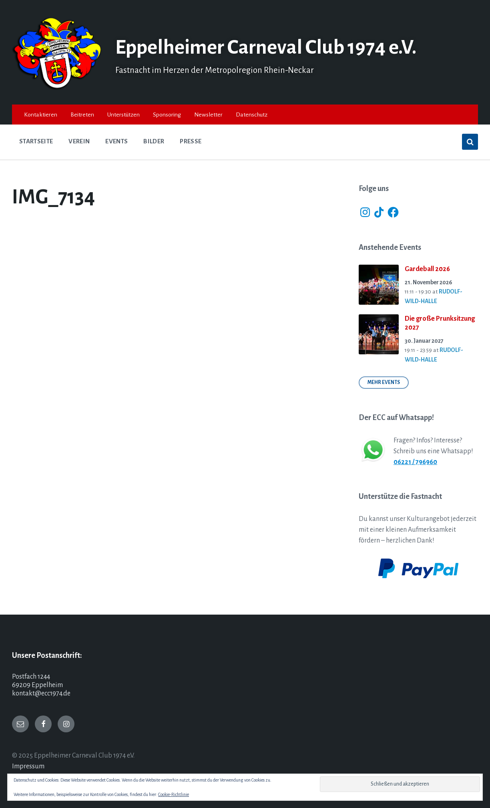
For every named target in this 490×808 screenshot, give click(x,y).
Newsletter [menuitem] (208, 114)
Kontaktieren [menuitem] (40, 114)
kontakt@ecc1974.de (41, 693)
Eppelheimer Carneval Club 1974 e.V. (270, 47)
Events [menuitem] (116, 141)
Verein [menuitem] (79, 141)
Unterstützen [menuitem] (123, 114)
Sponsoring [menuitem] (167, 114)
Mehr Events (384, 382)
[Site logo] (57, 88)
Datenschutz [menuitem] (251, 114)
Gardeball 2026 (427, 269)
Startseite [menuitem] (36, 141)
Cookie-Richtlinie (173, 794)
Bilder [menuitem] (153, 141)
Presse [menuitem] (190, 141)
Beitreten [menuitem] (82, 114)
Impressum (28, 766)
